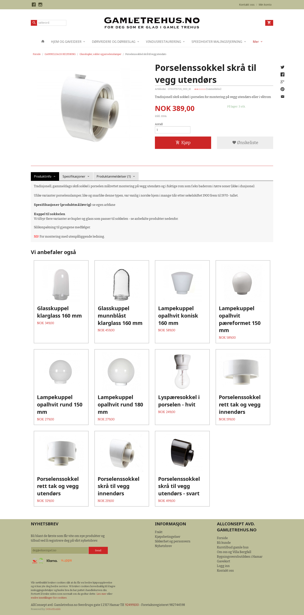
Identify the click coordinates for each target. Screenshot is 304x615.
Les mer (102, 593)
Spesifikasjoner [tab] (74, 176)
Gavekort (223, 561)
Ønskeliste (245, 142)
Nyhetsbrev (163, 546)
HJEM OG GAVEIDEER (66, 42)
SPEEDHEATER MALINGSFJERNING (217, 42)
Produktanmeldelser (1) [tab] (114, 176)
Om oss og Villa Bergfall (234, 552)
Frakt (158, 532)
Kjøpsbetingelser (167, 537)
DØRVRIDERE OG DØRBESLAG (113, 42)
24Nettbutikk (53, 609)
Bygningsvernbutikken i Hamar (240, 556)
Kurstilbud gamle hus (233, 547)
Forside (37, 54)
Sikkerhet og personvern (172, 541)
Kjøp (183, 142)
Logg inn (223, 566)
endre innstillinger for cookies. (49, 597)
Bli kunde (224, 543)
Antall (159, 124)
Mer (256, 42)
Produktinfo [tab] (42, 176)
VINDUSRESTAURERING (163, 42)
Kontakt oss (225, 570)
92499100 (132, 605)
